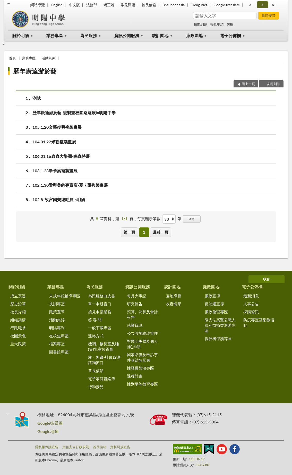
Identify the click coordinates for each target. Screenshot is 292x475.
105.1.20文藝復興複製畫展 (57, 127)
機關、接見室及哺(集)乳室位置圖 (103, 346)
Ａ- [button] (250, 5)
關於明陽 (20, 35)
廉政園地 (194, 35)
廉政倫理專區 (216, 311)
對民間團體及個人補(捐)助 (142, 344)
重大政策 (18, 343)
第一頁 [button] (129, 232)
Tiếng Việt (199, 5)
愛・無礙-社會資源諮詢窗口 (104, 360)
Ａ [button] (262, 5)
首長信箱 (149, 5)
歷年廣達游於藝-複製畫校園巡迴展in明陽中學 (74, 113)
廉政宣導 (212, 295)
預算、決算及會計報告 (142, 314)
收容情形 (173, 303)
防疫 (230, 24)
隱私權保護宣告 (46, 447)
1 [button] (144, 232)
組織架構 (18, 319)
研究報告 (134, 303)
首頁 (12, 58)
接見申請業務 (99, 311)
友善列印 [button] (273, 84)
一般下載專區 (99, 327)
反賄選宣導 (214, 303)
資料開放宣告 (120, 447)
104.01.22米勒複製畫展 (54, 142)
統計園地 (160, 35)
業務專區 (54, 35)
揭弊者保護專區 (218, 338)
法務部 (91, 5)
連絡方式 (96, 335)
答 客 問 (95, 319)
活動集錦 (48, 58)
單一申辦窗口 (99, 303)
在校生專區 (58, 335)
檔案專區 (57, 343)
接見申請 (217, 24)
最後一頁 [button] (160, 232)
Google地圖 (47, 431)
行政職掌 (18, 327)
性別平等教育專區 (142, 384)
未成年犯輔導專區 (64, 295)
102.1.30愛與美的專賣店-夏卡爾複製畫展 (70, 185)
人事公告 (251, 303)
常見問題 (128, 5)
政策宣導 (57, 311)
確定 (191, 218)
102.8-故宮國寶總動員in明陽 (58, 199)
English (57, 5)
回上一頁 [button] (248, 84)
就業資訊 (134, 325)
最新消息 (251, 295)
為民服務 (88, 35)
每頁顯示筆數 (148, 218)
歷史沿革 (18, 303)
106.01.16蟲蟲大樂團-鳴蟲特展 (61, 156)
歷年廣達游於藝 (34, 71)
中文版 (74, 5)
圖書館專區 (58, 351)
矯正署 (109, 5)
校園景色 (18, 335)
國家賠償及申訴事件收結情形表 (142, 357)
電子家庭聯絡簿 (101, 378)
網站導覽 (37, 5)
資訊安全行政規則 (75, 447)
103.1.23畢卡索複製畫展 (55, 171)
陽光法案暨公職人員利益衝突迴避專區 (220, 325)
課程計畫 (134, 376)
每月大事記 (136, 295)
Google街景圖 (50, 423)
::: (8, 4)
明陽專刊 (57, 327)
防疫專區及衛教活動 (258, 322)
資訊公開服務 (126, 35)
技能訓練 (200, 24)
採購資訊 (251, 311)
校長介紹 (18, 311)
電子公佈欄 (230, 35)
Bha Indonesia (173, 5)
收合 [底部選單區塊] (266, 279)
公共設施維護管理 (142, 333)
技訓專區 (57, 303)
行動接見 (96, 386)
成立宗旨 (18, 295)
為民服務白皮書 (101, 295)
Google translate (227, 5)
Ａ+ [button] (274, 5)
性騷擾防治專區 (140, 368)
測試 (36, 98)
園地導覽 (173, 295)
